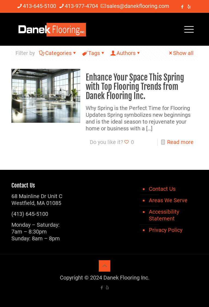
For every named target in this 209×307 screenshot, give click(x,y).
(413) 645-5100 (29, 214)
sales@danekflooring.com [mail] (138, 6)
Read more (180, 142)
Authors (125, 53)
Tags (93, 53)
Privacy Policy (165, 230)
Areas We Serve (168, 200)
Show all (180, 53)
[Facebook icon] (182, 6)
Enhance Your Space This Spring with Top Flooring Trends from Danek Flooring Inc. (135, 86)
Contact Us (162, 189)
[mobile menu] (188, 29)
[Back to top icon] (104, 266)
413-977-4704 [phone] (81, 6)
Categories (58, 53)
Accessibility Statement (164, 215)
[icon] (189, 6)
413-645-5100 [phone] (39, 6)
